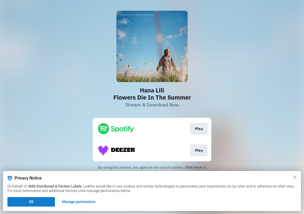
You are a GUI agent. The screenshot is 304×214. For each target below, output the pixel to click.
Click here (193, 167)
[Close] (295, 177)
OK (31, 202)
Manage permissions (79, 202)
